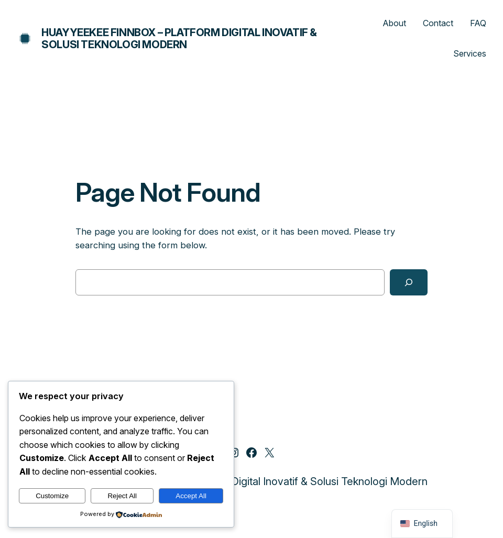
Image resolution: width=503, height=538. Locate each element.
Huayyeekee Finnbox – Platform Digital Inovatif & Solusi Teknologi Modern (179, 38)
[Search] (409, 282)
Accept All (191, 496)
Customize (52, 496)
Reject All (122, 496)
